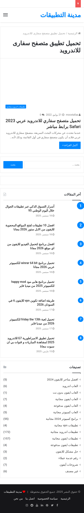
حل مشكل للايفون (67, 451)
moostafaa (73, 114)
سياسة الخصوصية (47, 498)
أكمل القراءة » (69, 145)
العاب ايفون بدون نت (65, 392)
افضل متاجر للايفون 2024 (62, 379)
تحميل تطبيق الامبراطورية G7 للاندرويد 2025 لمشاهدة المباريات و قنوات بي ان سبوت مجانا (30, 342)
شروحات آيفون (69, 464)
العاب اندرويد (70, 386)
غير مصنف (71, 471)
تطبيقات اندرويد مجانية (64, 432)
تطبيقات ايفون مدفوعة (64, 445)
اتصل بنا (30, 498)
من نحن (18, 498)
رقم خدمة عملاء (68, 458)
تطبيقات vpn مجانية (66, 425)
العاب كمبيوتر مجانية (65, 412)
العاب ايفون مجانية (66, 399)
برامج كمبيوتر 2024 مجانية (62, 418)
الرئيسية (74, 33)
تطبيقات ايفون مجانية (65, 438)
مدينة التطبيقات (13, 491)
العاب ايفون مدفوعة (66, 405)
